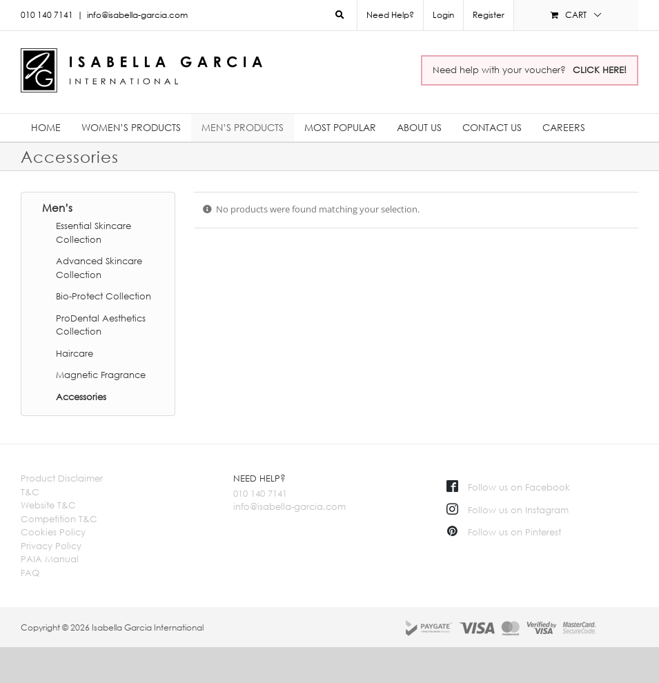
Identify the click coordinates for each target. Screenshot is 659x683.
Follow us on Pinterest (503, 531)
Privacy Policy (51, 545)
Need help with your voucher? (530, 69)
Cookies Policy (53, 531)
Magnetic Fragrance (101, 374)
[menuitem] (443, 15)
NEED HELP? (259, 478)
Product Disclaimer (62, 478)
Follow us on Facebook (508, 487)
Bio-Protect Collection (103, 295)
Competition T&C (59, 518)
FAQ (30, 572)
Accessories (81, 396)
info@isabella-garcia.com (137, 15)
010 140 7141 (260, 493)
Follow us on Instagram (507, 509)
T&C (30, 491)
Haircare (74, 353)
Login (443, 15)
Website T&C (48, 505)
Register (488, 15)
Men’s (57, 207)
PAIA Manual (50, 558)
